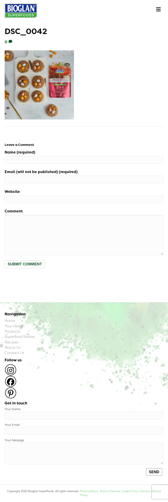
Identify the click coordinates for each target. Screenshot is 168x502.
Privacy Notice (89, 491)
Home (10, 320)
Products (12, 331)
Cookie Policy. (130, 491)
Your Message (84, 451)
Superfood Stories (20, 336)
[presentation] (40, 279)
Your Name (84, 413)
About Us (13, 347)
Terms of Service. (110, 491)
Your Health (15, 326)
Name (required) (20, 152)
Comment (14, 211)
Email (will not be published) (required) (41, 171)
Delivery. (145, 491)
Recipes (11, 342)
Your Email (84, 429)
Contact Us (14, 352)
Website (12, 191)
